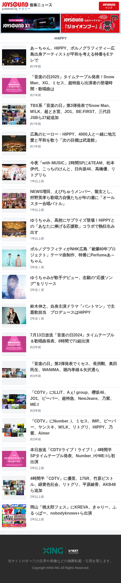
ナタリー (24, 9)
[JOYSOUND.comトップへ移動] (109, 6)
